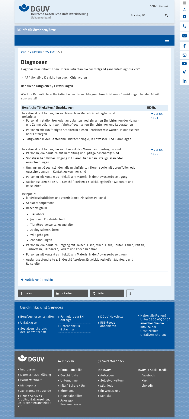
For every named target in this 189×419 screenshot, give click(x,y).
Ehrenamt (67, 391)
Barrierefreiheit (31, 380)
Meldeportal (28, 385)
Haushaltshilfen (71, 396)
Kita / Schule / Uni (73, 385)
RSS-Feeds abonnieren (108, 324)
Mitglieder (107, 385)
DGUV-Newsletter (112, 317)
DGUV (153, 6)
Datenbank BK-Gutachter (70, 328)
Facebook (148, 375)
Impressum (28, 369)
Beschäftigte (69, 375)
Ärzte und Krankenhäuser (70, 403)
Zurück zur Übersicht (39, 280)
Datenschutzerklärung (35, 375)
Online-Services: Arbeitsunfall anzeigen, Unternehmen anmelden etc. (34, 401)
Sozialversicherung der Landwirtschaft (33, 330)
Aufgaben (107, 375)
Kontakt (163, 6)
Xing (145, 380)
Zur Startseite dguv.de (35, 391)
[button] (35, 293)
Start (23, 52)
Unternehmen (69, 380)
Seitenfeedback (113, 361)
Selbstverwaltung (112, 380)
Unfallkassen (29, 322)
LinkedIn (148, 385)
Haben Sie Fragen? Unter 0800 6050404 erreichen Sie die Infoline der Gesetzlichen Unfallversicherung (155, 325)
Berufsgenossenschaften (35, 317)
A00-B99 (50, 52)
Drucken (68, 361)
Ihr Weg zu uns (110, 391)
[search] (149, 15)
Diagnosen (36, 52)
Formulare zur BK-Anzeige (72, 318)
